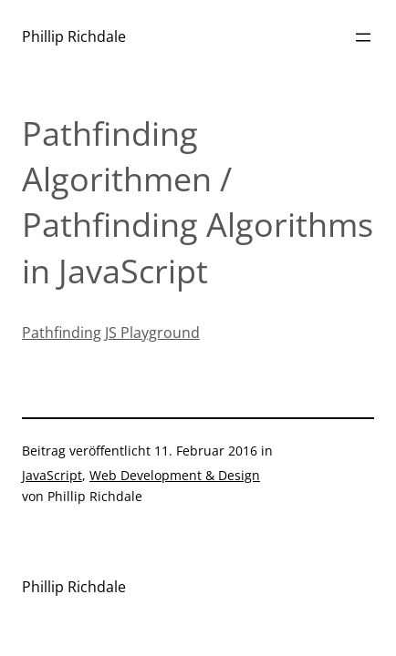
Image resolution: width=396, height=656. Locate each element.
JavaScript (52, 475)
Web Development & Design (174, 475)
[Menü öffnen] (363, 37)
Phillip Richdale (74, 36)
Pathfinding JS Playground (111, 333)
